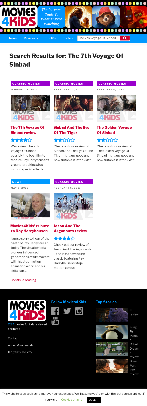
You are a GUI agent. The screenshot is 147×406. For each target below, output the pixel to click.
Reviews (31, 38)
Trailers (68, 38)
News (13, 38)
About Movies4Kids (20, 345)
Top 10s (50, 38)
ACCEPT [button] (94, 399)
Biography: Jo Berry (20, 352)
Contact (13, 338)
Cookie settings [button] (71, 399)
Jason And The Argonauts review (70, 228)
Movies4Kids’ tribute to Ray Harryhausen (29, 228)
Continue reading (23, 280)
